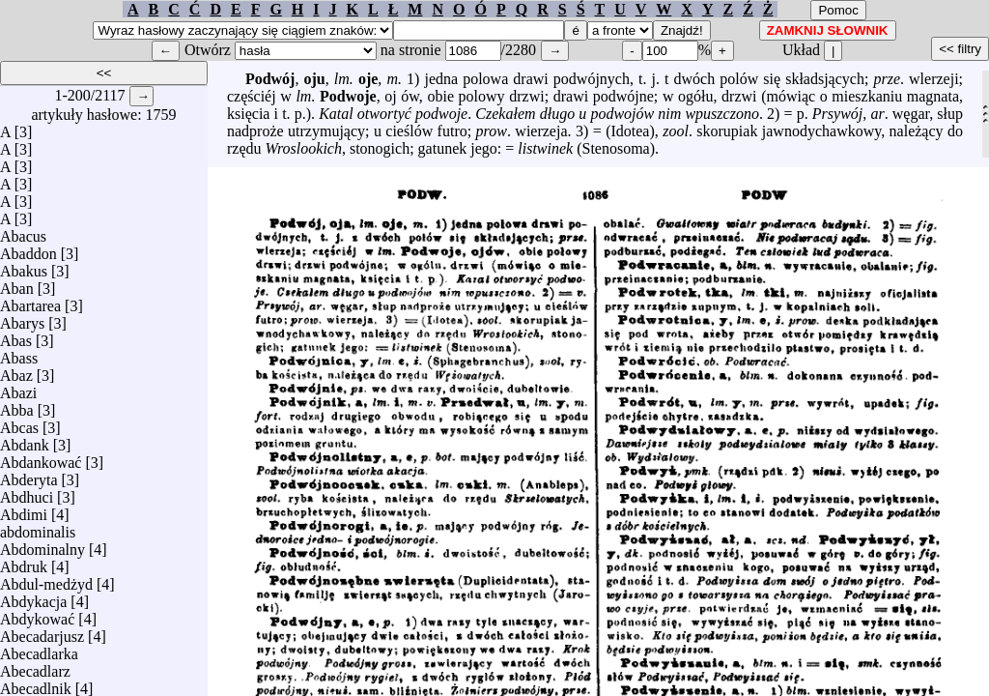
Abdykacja (33, 597)
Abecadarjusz (42, 632)
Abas (16, 336)
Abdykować (37, 614)
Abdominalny (42, 544)
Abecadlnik (35, 684)
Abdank (24, 440)
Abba (17, 405)
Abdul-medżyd (46, 579)
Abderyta (29, 475)
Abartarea (30, 301)
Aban (17, 284)
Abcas (19, 423)
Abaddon (28, 249)
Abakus (23, 266)
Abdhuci (26, 492)
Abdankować (40, 458)
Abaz (16, 370)
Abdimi (23, 510)
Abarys (22, 318)
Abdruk (23, 562)
